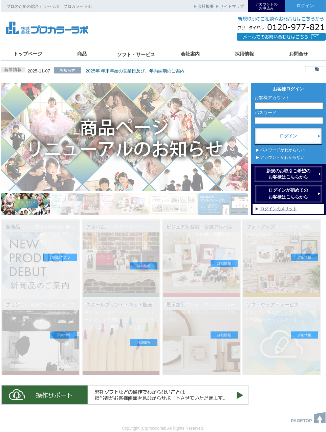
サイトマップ (232, 6)
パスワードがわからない (282, 150)
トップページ (28, 54)
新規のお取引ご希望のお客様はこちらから (288, 173)
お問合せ (298, 54)
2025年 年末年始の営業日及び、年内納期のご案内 (135, 70)
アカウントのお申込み (266, 6)
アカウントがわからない (282, 158)
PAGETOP (301, 420)
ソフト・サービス (136, 54)
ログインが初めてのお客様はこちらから (288, 193)
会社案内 (190, 54)
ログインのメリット (278, 209)
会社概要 (206, 6)
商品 (82, 54)
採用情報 (244, 54)
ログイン (305, 5)
